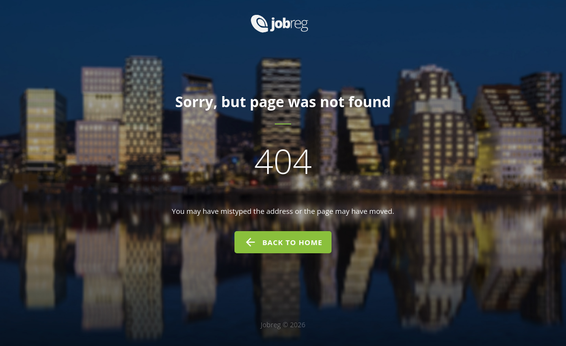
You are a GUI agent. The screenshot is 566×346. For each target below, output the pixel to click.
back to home (283, 242)
